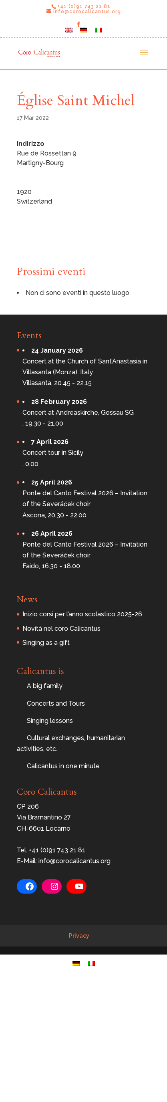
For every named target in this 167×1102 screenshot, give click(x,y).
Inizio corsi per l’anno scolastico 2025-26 (82, 614)
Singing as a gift (46, 642)
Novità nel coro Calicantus (61, 628)
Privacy (79, 935)
